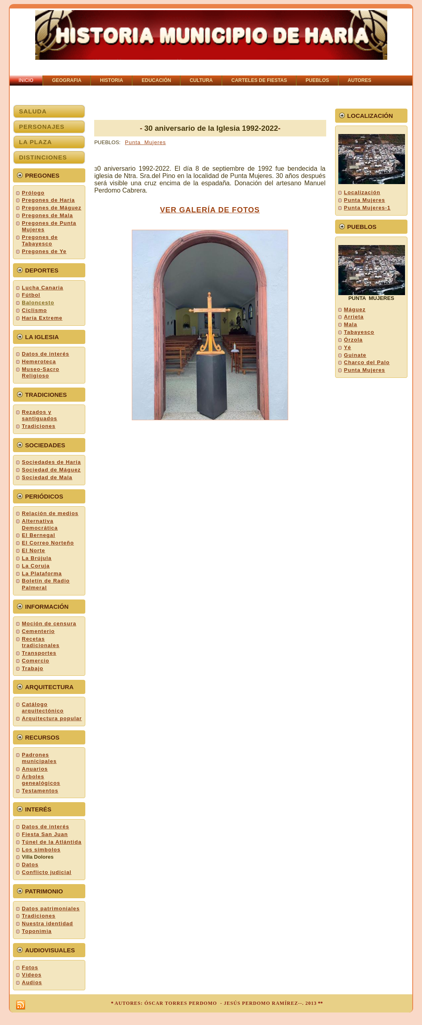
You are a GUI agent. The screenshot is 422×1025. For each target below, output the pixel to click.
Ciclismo (34, 310)
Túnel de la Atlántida (52, 842)
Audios (32, 982)
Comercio (35, 661)
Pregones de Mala (47, 215)
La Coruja (36, 566)
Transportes (39, 653)
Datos (30, 865)
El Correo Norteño (48, 543)
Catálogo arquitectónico (43, 707)
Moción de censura (49, 623)
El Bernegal (38, 535)
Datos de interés (45, 354)
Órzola (353, 340)
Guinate (355, 355)
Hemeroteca (39, 361)
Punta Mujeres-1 (367, 208)
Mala (350, 324)
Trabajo (32, 668)
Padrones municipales (39, 758)
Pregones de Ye (44, 251)
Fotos (30, 967)
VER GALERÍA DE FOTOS (210, 209)
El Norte (33, 550)
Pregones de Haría (48, 200)
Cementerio (38, 631)
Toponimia (37, 931)
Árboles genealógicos (41, 779)
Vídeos (32, 975)
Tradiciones (38, 426)
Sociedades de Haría (51, 462)
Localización (362, 192)
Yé (347, 347)
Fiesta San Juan (45, 834)
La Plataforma (42, 573)
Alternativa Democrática (40, 524)
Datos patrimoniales (51, 909)
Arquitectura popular (52, 718)
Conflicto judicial (47, 872)
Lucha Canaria (42, 288)
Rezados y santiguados (39, 415)
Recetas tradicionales (40, 642)
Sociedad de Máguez (51, 470)
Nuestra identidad (47, 923)
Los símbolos (41, 850)
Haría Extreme (42, 318)
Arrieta (354, 317)
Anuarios (35, 769)
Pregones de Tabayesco (40, 240)
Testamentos (40, 791)
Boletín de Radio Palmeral (46, 584)
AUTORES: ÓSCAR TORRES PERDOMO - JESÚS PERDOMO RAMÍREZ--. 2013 (215, 1003)
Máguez (355, 309)
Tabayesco (359, 332)
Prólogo (33, 193)
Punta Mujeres (145, 142)
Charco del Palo (367, 362)
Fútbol (31, 295)
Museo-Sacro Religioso (40, 372)
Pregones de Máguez (51, 208)
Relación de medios (50, 513)
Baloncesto (38, 303)
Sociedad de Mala (47, 477)
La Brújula (37, 558)
